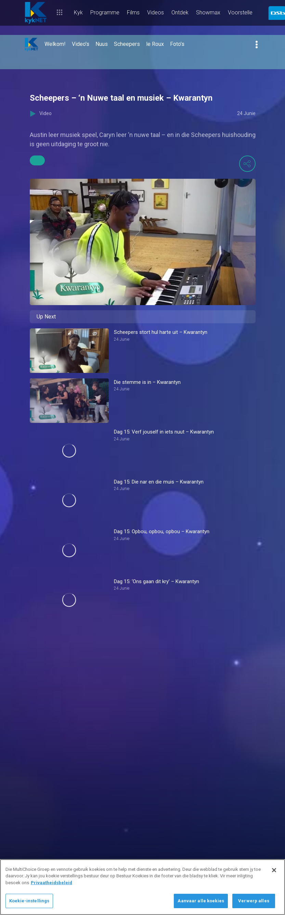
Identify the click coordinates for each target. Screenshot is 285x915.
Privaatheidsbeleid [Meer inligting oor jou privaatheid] (51, 882)
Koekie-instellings (29, 900)
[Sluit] (274, 870)
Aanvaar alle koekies (201, 900)
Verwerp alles (253, 900)
